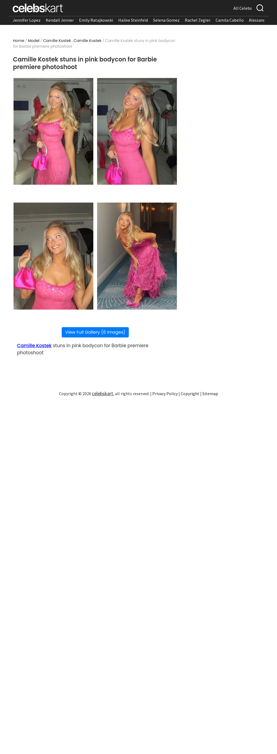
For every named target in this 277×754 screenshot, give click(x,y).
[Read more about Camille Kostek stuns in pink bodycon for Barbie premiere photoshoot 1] (54, 131)
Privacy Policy (165, 393)
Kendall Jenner (60, 20)
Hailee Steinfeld (133, 20)
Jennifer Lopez (27, 20)
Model (33, 40)
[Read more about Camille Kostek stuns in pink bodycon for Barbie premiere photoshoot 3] (54, 256)
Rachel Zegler (197, 20)
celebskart (102, 393)
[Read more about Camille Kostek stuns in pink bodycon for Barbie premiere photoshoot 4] (137, 256)
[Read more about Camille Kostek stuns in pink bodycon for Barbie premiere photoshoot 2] (137, 131)
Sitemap (210, 393)
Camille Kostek (57, 40)
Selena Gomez (166, 20)
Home (18, 40)
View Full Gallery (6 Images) (95, 332)
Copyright (190, 393)
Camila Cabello (230, 20)
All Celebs (242, 8)
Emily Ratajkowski (96, 20)
